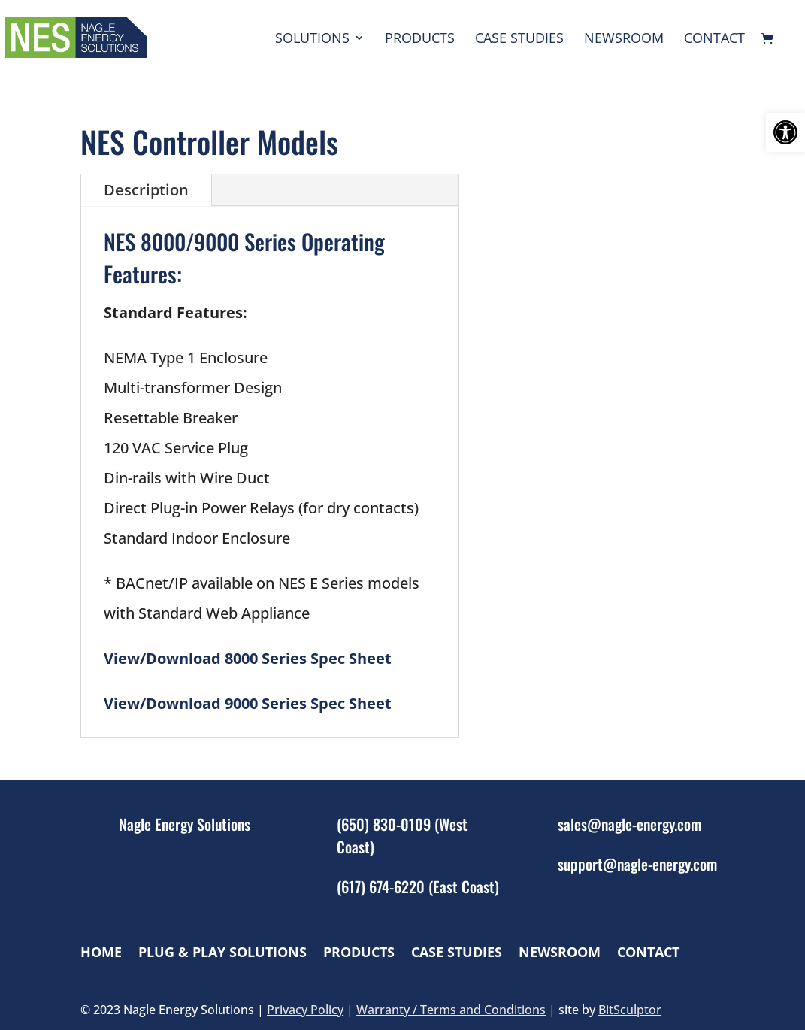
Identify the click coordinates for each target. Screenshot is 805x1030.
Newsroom (624, 39)
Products (420, 39)
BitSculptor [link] (629, 1009)
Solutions (312, 39)
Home (101, 952)
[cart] (771, 39)
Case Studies (519, 39)
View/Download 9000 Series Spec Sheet (248, 703)
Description (146, 190)
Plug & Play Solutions (222, 952)
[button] (785, 132)
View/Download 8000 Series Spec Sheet (248, 658)
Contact (714, 39)
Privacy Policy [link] (305, 1009)
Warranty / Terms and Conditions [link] (451, 1009)
